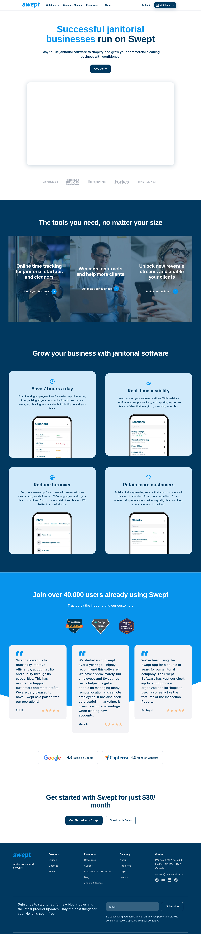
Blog (86, 877)
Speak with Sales (121, 820)
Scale (52, 871)
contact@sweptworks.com (169, 874)
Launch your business (36, 291)
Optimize (53, 865)
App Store (125, 865)
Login (146, 5)
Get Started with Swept (84, 820)
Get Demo (165, 5)
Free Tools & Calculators (97, 871)
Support (88, 865)
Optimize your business (97, 288)
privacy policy (156, 916)
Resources (93, 5)
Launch (53, 860)
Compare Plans (72, 5)
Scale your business (158, 291)
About (108, 5)
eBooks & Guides (93, 883)
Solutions (52, 5)
